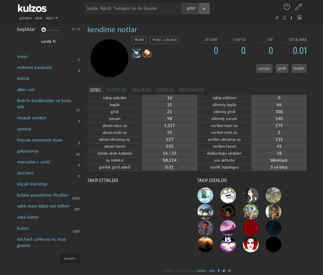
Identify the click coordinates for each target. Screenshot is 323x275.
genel (95, 90)
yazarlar (116, 90)
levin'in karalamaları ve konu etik (44, 104)
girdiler (165, 90)
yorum (264, 68)
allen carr (26, 90)
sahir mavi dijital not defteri (43, 206)
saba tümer (28, 217)
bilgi (212, 270)
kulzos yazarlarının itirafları (42, 195)
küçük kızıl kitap (32, 184)
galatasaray (27, 151)
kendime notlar (112, 30)
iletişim (202, 270)
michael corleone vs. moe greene (41, 242)
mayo (22, 56)
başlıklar (141, 90)
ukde (39, 18)
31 (169, 105)
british (23, 79)
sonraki (70, 258)
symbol (24, 129)
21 (169, 112)
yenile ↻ (48, 42)
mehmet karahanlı (34, 68)
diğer (52, 18)
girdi (282, 68)
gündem (26, 18)
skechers (25, 173)
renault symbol (31, 118)
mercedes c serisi (33, 162)
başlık (299, 68)
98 (169, 119)
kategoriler (191, 90)
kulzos (23, 228)
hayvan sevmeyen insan (40, 140)
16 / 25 (170, 154)
